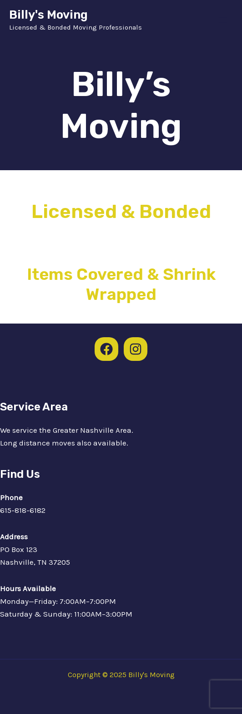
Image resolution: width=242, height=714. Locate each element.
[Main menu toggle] (222, 20)
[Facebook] (106, 349)
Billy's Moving (48, 15)
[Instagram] (135, 349)
